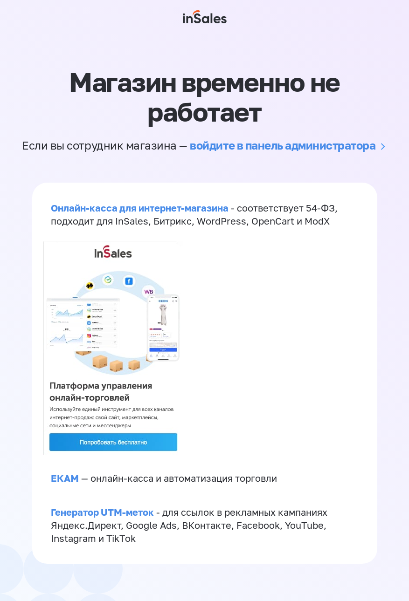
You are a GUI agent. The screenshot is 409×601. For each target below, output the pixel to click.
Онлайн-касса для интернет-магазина (140, 207)
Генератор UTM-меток (102, 512)
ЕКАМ (65, 478)
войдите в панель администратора (282, 145)
